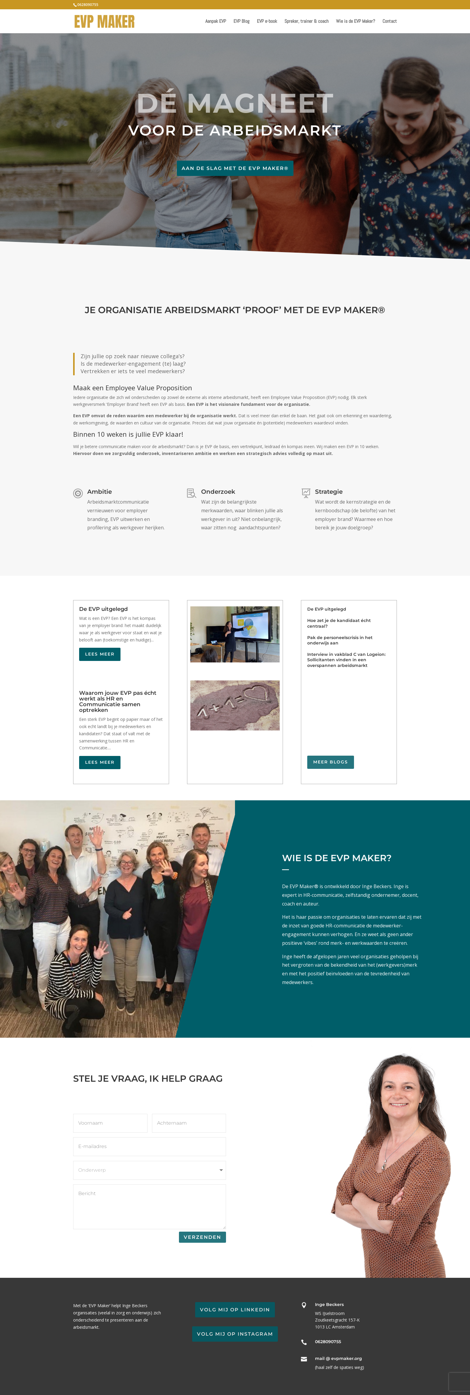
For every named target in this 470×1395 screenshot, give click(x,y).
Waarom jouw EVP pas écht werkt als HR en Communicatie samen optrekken (117, 701)
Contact (389, 21)
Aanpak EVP (215, 21)
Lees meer (100, 654)
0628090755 (87, 4)
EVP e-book (267, 21)
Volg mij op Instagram (235, 1334)
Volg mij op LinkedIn (235, 1310)
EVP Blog (241, 21)
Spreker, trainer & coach (306, 21)
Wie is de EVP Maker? (355, 21)
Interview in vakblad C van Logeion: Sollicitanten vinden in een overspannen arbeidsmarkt (346, 660)
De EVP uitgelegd (103, 609)
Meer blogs (330, 762)
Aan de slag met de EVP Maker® (235, 168)
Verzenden (202, 1237)
